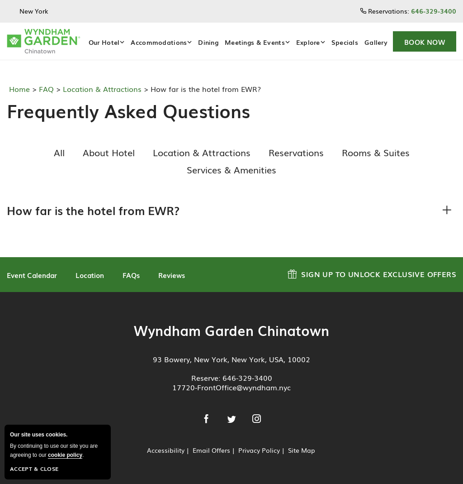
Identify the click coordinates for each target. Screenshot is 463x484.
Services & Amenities (231, 169)
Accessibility (165, 450)
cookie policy (65, 455)
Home (20, 88)
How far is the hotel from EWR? (93, 210)
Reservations (296, 152)
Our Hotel (104, 42)
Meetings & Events (255, 42)
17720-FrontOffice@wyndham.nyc (231, 387)
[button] (424, 41)
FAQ (45, 88)
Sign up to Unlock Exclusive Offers (372, 272)
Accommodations (159, 42)
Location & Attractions (101, 88)
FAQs (131, 275)
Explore (308, 42)
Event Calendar (32, 275)
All (59, 152)
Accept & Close (34, 469)
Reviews (171, 275)
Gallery (375, 42)
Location (90, 275)
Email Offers (211, 450)
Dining (208, 42)
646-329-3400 (247, 377)
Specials (344, 42)
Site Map (301, 450)
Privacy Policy (259, 450)
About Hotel (109, 152)
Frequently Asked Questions (125, 110)
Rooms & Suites (376, 152)
